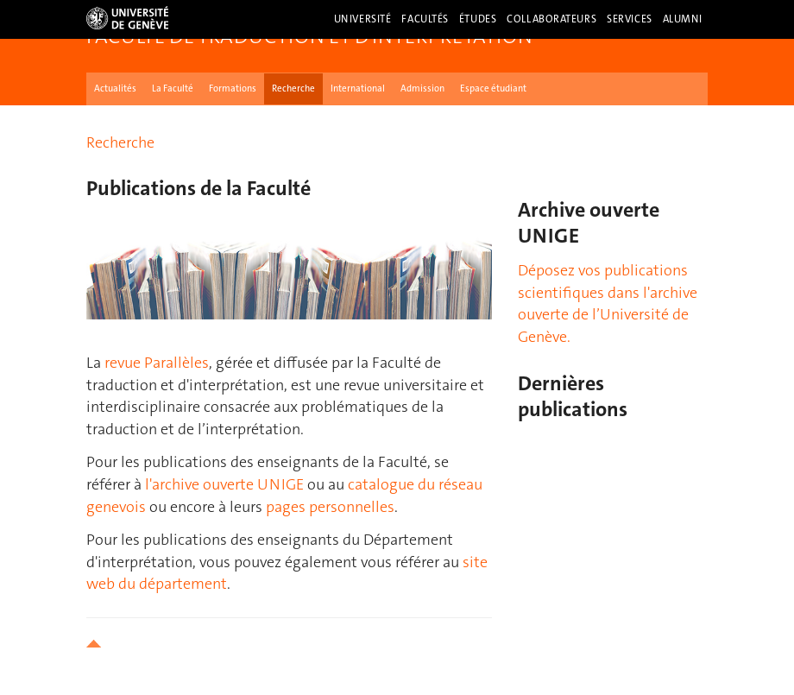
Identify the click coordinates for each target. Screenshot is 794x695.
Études (477, 19)
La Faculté (172, 88)
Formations (232, 88)
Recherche (293, 88)
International (358, 88)
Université (363, 19)
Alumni (683, 19)
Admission (422, 88)
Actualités (115, 88)
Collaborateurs (551, 19)
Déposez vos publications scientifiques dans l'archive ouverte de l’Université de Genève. (607, 303)
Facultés (425, 19)
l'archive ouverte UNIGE (224, 484)
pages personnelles (330, 506)
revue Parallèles (156, 362)
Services (629, 19)
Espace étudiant (493, 88)
